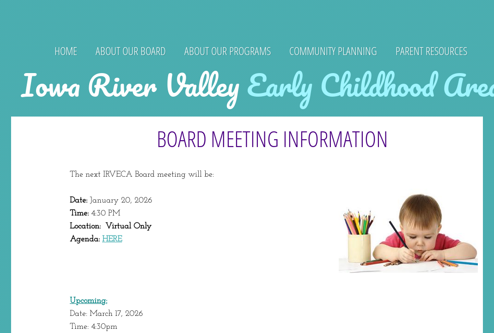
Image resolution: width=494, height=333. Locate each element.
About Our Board (131, 50)
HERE (112, 239)
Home (66, 50)
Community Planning (333, 50)
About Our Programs (227, 50)
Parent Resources (431, 50)
